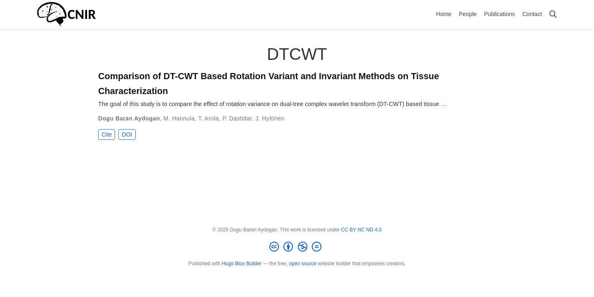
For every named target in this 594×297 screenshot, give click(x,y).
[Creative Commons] (297, 247)
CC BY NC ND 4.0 (361, 230)
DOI (127, 134)
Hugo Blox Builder (242, 263)
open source (302, 263)
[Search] (553, 14)
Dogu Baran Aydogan (129, 118)
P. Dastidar (237, 118)
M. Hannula (179, 118)
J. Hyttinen (270, 118)
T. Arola (208, 118)
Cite (106, 134)
